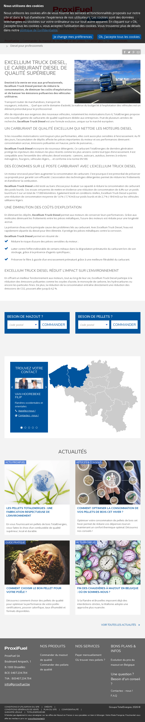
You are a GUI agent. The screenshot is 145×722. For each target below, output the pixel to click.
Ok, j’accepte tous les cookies (119, 37)
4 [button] (33, 428)
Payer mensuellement (88, 655)
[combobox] (23, 324)
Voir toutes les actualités (120, 625)
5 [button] (37, 428)
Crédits (48, 707)
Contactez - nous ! (28, 415)
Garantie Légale (13, 712)
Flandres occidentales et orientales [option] (29, 397)
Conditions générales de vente (22, 709)
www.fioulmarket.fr (36, 718)
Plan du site (50, 709)
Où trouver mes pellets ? (90, 660)
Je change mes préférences (73, 37)
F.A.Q (114, 695)
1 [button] (21, 428)
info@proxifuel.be (17, 684)
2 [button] (25, 428)
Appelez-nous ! (26, 410)
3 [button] (29, 428)
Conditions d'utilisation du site (22, 707)
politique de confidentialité (38, 30)
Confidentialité (70, 709)
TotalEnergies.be (36, 712)
